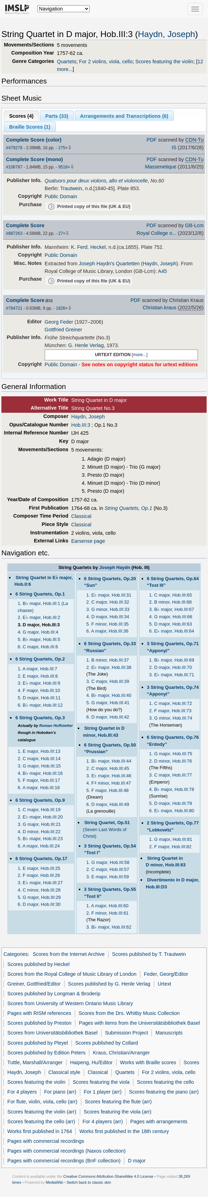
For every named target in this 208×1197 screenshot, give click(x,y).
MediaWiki (54, 1182)
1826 (60, 308)
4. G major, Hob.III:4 (38, 632)
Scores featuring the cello (165, 1082)
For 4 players (22, 1092)
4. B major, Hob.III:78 (171, 789)
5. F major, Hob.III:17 (39, 780)
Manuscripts (169, 1033)
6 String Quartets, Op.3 (40, 717)
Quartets (66, 61)
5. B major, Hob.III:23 (40, 838)
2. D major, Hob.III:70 (170, 667)
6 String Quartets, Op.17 (41, 858)
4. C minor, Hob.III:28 (39, 890)
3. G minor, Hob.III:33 (107, 609)
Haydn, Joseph (166, 34)
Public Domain (61, 196)
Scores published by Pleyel (37, 1043)
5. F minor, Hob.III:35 (107, 624)
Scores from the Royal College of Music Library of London (71, 974)
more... (139, 354)
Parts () (56, 116)
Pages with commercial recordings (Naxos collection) (66, 1151)
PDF (152, 140)
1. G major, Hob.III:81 (170, 839)
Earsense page (88, 541)
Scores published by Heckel (38, 964)
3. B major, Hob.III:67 (171, 609)
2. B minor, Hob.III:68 (170, 602)
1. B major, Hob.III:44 (108, 761)
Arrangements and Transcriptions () (124, 116)
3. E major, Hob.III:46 (108, 775)
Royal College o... (156, 233)
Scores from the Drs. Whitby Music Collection (129, 1013)
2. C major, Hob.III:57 (107, 869)
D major (137, 1160)
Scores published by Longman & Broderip (53, 993)
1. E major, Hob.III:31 (108, 595)
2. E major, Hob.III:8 (38, 676)
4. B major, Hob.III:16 (40, 773)
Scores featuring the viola (101, 1082)
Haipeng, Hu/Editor (91, 1062)
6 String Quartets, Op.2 (40, 659)
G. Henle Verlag (86, 345)
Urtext (164, 984)
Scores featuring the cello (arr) (41, 1121)
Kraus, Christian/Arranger (121, 1052)
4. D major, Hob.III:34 (107, 616)
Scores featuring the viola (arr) (117, 1112)
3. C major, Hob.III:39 (107, 681)
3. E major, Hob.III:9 (39, 683)
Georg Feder (59, 322)
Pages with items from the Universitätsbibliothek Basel (139, 1023)
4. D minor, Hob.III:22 (39, 831)
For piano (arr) (60, 1092)
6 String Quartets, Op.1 (40, 594)
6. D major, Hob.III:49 (107, 804)
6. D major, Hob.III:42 (107, 717)
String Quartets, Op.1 (128, 508)
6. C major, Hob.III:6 (38, 646)
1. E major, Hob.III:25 (39, 868)
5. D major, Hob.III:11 (39, 697)
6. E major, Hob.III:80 (171, 810)
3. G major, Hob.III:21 (39, 824)
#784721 (14, 308)
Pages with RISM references (39, 1013)
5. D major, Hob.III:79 (170, 803)
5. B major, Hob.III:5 (39, 639)
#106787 (14, 167)
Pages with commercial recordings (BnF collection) (63, 1160)
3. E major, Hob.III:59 (107, 876)
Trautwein (71, 188)
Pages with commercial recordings (45, 1141)
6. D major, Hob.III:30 (39, 904)
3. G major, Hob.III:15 (39, 766)
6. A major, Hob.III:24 (39, 846)
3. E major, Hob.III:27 (40, 882)
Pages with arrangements (158, 1121)
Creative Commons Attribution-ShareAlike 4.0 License (108, 1176)
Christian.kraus (159, 307)
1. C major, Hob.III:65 (170, 595)
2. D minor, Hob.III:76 (170, 761)
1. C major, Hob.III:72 (170, 703)
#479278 (14, 147)
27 (60, 233)
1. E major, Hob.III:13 (39, 751)
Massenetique (160, 167)
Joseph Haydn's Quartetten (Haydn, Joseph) (128, 263)
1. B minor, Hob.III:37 (107, 660)
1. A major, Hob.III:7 (37, 668)
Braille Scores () (29, 127)
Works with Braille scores (148, 1062)
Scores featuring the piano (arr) (164, 1092)
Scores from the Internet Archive (69, 954)
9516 (63, 167)
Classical (81, 516)
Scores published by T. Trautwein (149, 954)
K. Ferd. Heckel (88, 247)
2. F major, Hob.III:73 (170, 710)
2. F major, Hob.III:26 (39, 875)
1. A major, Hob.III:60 (107, 905)
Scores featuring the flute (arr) (118, 1101)
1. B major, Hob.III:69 (171, 660)
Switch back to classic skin (89, 1182)
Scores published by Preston (39, 1023)
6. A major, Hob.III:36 (107, 631)
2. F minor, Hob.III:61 (107, 913)
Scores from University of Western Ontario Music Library (70, 1003)
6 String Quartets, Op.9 (40, 800)
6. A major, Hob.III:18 (39, 787)
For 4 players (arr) (102, 1121)
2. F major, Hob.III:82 (170, 846)
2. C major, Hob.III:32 (107, 602)
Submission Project (126, 1033)
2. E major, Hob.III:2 (39, 617)
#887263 (14, 233)
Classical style (64, 1072)
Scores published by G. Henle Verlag (109, 984)
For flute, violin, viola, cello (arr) (42, 1101)
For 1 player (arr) (102, 1092)
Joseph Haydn (114, 567)
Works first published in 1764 (39, 1131)
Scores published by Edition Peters (46, 1052)
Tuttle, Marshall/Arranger (34, 1062)
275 (61, 147)
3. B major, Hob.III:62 (108, 927)
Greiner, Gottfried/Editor (33, 984)
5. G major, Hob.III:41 (107, 702)
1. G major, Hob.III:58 (107, 862)
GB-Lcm (194, 225)
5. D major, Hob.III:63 (170, 624)
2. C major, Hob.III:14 (39, 758)
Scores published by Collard (106, 1043)
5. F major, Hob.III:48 (107, 790)
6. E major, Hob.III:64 (171, 631)
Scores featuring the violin (164, 61)
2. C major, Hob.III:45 (107, 768)
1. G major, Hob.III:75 (170, 753)
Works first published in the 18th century (124, 1131)
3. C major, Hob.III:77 (170, 775)
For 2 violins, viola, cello (105, 61)
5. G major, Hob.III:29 (39, 897)
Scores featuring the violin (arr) (41, 1112)
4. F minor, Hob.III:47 (108, 783)
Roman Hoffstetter (56, 725)
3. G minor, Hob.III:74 (170, 718)
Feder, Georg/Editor (166, 974)
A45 (162, 271)
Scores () (21, 116)
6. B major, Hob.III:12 (40, 705)
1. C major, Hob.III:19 (39, 809)
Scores (191, 1062)
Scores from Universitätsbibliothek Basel (52, 1033)
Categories (15, 954)
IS (174, 147)
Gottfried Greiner (63, 329)
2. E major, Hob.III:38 (108, 667)
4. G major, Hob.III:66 (170, 616)
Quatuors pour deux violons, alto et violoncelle (96, 180)
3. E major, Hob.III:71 (171, 674)
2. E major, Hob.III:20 (40, 817)
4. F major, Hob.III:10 (39, 690)
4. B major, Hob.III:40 (108, 695)
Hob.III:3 (80, 425)
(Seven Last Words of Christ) (106, 829)
